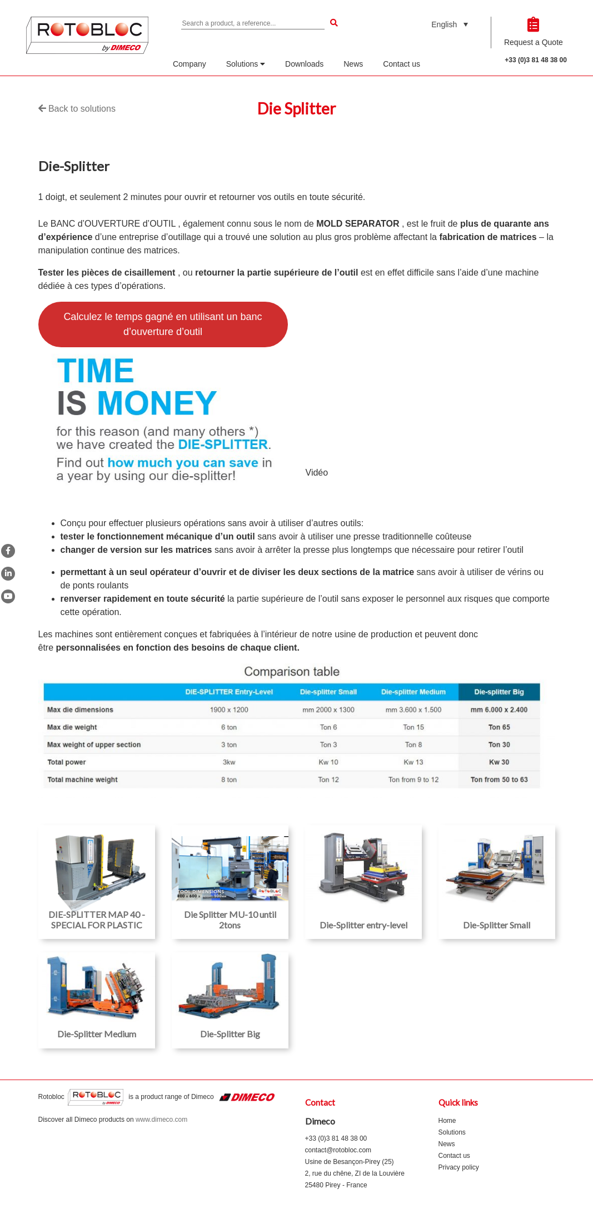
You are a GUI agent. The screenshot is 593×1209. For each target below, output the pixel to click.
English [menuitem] (444, 24)
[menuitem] (449, 24)
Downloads (304, 63)
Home (447, 1121)
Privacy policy (458, 1167)
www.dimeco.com (161, 1119)
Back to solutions (77, 108)
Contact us (401, 63)
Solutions (245, 63)
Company (189, 63)
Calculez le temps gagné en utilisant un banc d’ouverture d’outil (162, 324)
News (353, 63)
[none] (449, 24)
